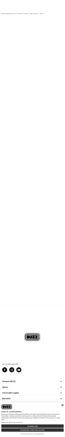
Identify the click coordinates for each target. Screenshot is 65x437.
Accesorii (25, 13)
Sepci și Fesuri (34, 13)
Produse (19, 13)
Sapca (41, 13)
